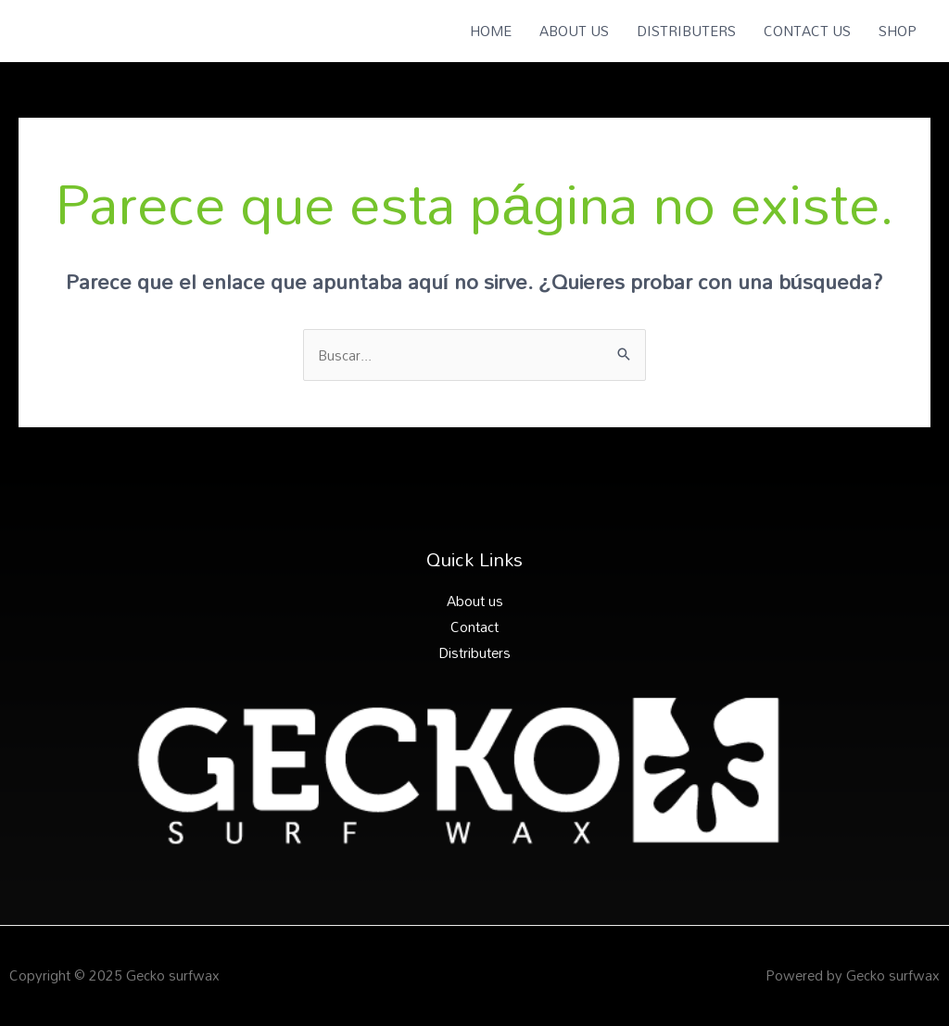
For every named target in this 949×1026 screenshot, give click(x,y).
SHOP (898, 30)
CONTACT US (807, 30)
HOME (491, 30)
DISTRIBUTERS (686, 30)
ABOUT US (574, 30)
